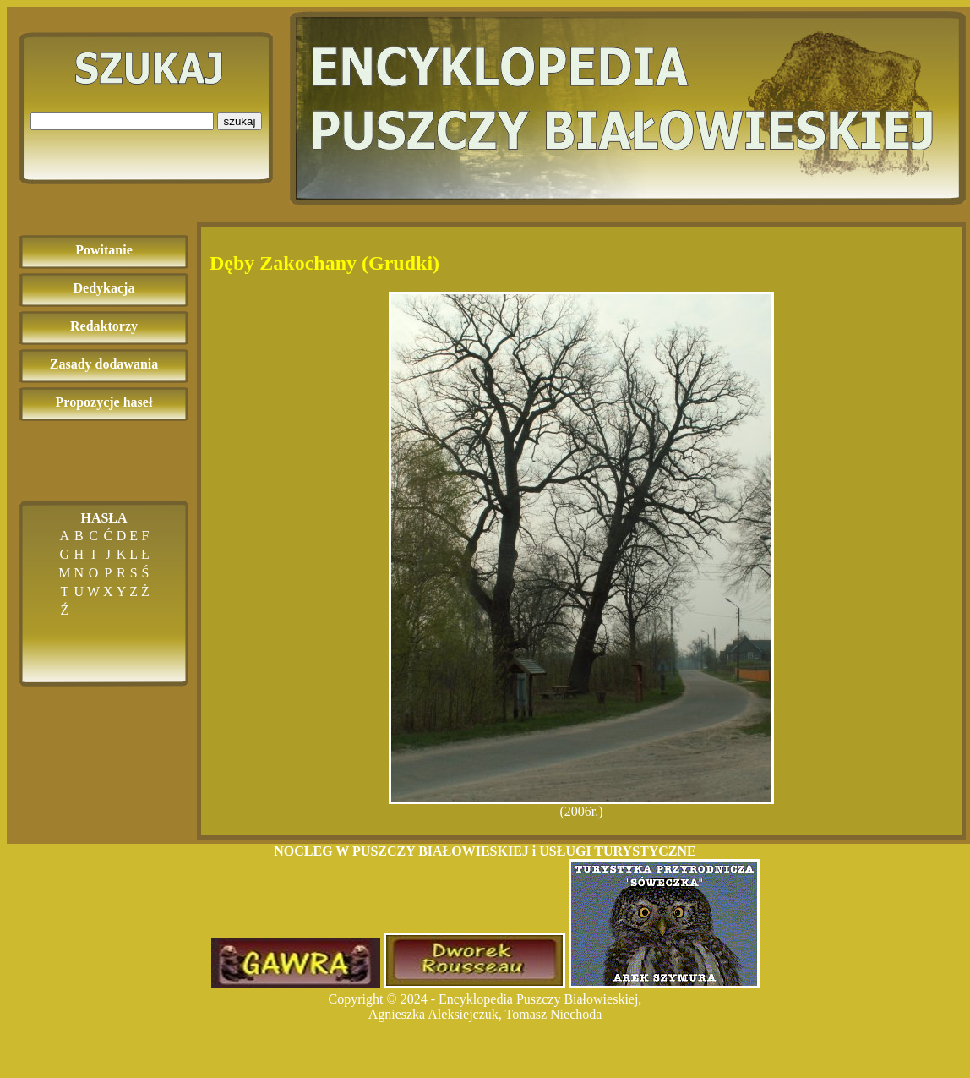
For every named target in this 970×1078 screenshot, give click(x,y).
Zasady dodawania (104, 364)
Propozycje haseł (104, 402)
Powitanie (104, 250)
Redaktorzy (104, 326)
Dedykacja (104, 288)
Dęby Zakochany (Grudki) (324, 263)
